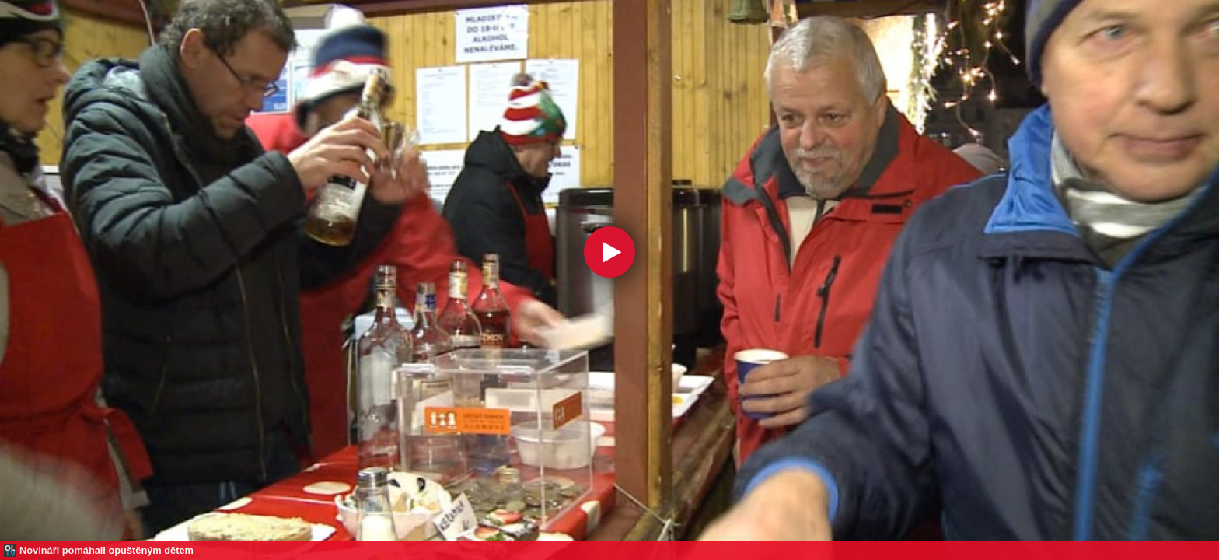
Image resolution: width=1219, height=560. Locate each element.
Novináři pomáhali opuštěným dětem (106, 550)
